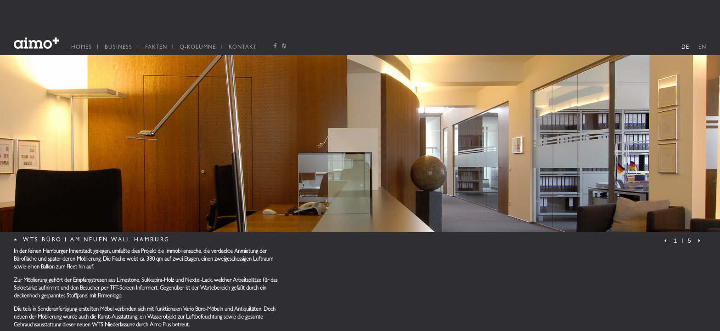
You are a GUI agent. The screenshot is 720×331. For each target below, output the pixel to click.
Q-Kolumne (198, 48)
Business (118, 48)
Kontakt (243, 48)
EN (702, 48)
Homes (81, 48)
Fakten (156, 48)
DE (685, 48)
